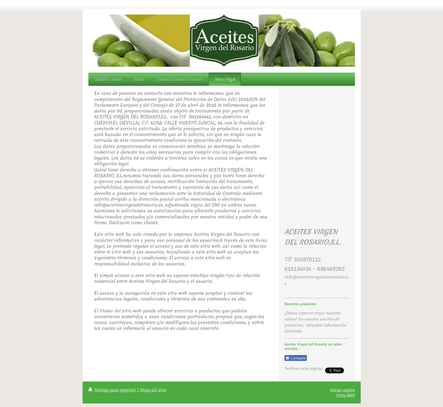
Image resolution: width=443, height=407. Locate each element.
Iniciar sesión (342, 389)
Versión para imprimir (112, 389)
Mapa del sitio (153, 389)
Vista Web (345, 395)
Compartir (296, 358)
